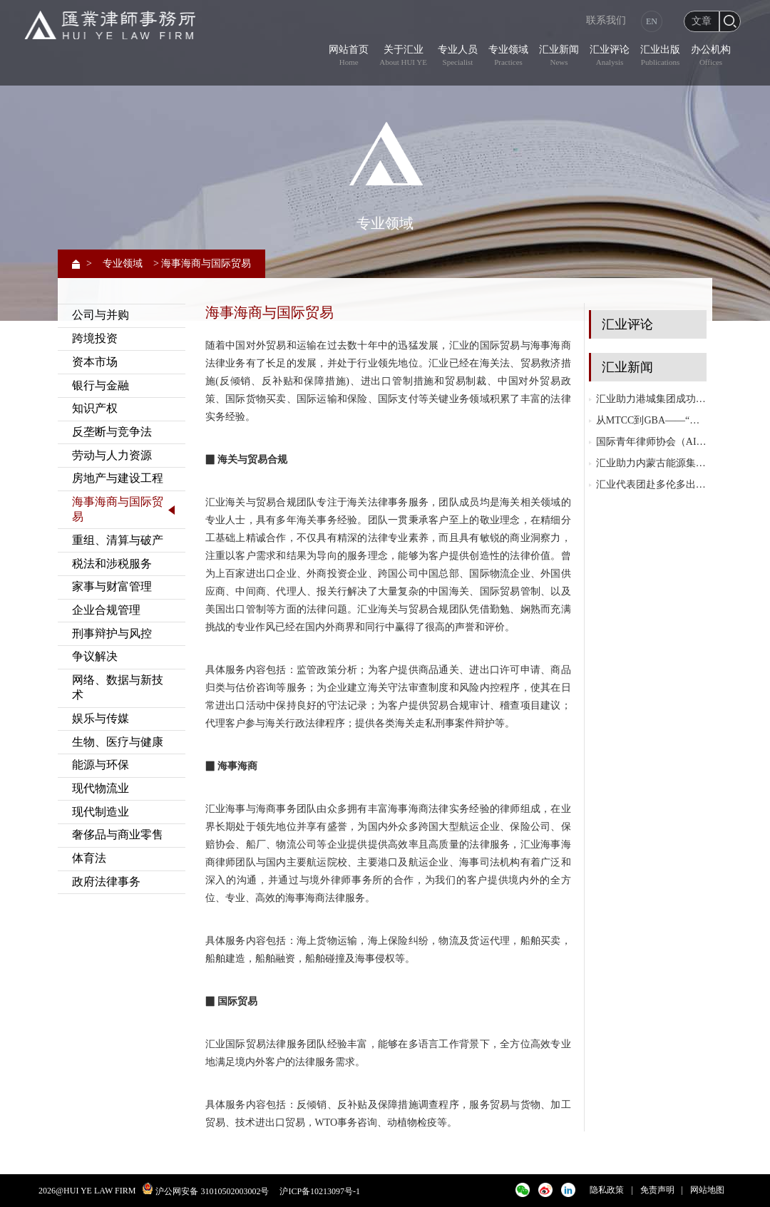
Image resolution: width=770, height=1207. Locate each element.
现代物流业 (100, 788)
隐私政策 (607, 1190)
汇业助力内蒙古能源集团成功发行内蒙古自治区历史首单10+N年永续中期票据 (651, 463)
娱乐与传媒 (100, 718)
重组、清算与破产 (117, 540)
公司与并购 (100, 315)
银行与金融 (100, 385)
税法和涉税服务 (112, 564)
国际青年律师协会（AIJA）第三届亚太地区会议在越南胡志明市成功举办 (651, 441)
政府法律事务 (106, 881)
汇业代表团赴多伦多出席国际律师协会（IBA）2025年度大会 (651, 484)
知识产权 (95, 408)
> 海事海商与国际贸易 (202, 263)
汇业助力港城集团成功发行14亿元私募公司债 (651, 399)
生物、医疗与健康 (117, 742)
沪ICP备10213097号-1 (319, 1191)
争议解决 (95, 656)
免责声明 (657, 1190)
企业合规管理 (106, 610)
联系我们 (606, 20)
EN (651, 21)
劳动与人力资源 (112, 455)
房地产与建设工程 (117, 478)
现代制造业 (100, 812)
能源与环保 (100, 765)
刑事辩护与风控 (112, 633)
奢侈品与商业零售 (117, 834)
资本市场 (95, 362)
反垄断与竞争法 (112, 432)
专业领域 (123, 263)
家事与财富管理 (112, 586)
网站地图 (707, 1190)
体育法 (89, 858)
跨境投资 (95, 338)
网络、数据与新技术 (117, 687)
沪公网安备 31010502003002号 (212, 1191)
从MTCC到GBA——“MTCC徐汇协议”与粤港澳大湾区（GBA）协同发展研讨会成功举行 (651, 420)
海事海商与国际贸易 (117, 509)
